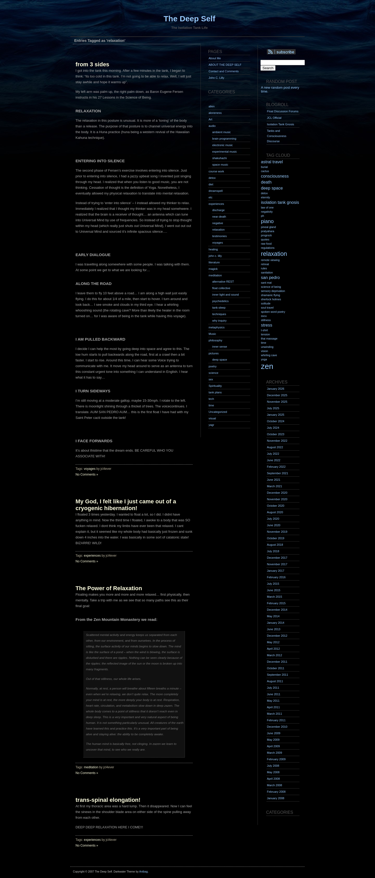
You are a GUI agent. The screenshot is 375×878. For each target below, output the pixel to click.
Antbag (143, 871)
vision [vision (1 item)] (264, 351)
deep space (219, 359)
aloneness (215, 112)
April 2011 (273, 707)
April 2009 (273, 746)
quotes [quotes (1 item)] (265, 239)
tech (211, 398)
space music (220, 164)
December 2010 (277, 726)
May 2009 (273, 739)
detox (212, 177)
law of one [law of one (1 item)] (267, 207)
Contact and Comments (224, 71)
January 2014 (275, 622)
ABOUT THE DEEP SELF (225, 64)
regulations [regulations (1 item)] (267, 247)
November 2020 (277, 499)
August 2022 (275, 447)
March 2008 (274, 785)
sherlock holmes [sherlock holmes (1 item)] (271, 299)
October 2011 (275, 668)
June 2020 (273, 525)
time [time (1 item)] (263, 342)
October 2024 (275, 421)
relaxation (218, 229)
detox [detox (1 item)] (264, 193)
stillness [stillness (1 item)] (266, 320)
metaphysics (216, 327)
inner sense (219, 346)
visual (212, 418)
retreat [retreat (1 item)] (265, 264)
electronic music (222, 145)
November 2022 (277, 440)
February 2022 (276, 466)
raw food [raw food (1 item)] (266, 243)
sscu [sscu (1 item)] (264, 315)
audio (212, 125)
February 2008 (276, 791)
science (213, 372)
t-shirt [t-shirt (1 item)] (264, 330)
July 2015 (273, 583)
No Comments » (87, 474)
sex (211, 379)
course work (216, 171)
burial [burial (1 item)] (264, 166)
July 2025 (273, 408)
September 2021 (277, 473)
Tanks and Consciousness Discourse (276, 136)
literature (214, 262)
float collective (221, 288)
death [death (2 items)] (266, 182)
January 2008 (275, 798)
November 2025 (277, 401)
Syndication (288, 52)
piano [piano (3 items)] (267, 221)
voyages (90, 469)
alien (212, 106)
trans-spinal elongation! (108, 800)
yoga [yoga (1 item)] (264, 359)
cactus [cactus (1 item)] (265, 171)
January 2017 (275, 570)
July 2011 (273, 687)
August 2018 (275, 544)
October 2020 (275, 505)
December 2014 (277, 609)
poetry (213, 366)
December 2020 (277, 492)
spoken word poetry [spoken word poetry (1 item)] (273, 311)
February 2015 (276, 603)
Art (210, 119)
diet (211, 184)
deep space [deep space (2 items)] (272, 188)
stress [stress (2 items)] (266, 325)
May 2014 (273, 616)
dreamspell (216, 190)
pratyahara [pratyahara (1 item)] (267, 231)
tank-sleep (219, 307)
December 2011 (277, 661)
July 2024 (273, 427)
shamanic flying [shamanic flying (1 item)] (270, 295)
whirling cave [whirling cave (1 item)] (269, 355)
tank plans (215, 392)
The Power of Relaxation (109, 588)
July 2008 (273, 765)
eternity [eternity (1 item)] (265, 197)
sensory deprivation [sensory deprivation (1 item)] (273, 290)
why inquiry (219, 320)
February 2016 (276, 577)
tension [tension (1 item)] (265, 334)
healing (213, 249)
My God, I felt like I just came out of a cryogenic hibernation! (126, 504)
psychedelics (220, 301)
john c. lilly (215, 255)
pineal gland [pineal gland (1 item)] (268, 227)
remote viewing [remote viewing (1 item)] (270, 260)
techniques (219, 314)
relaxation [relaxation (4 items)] (274, 253)
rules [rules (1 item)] (264, 268)
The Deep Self (189, 18)
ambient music (221, 132)
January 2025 (275, 414)
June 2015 (273, 590)
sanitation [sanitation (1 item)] (267, 272)
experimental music (224, 151)
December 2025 (277, 395)
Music (212, 333)
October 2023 (275, 434)
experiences (92, 555)
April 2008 (273, 778)
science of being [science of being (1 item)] (271, 286)
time (211, 405)
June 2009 (273, 733)
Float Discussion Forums (282, 111)
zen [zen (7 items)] (267, 366)
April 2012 (273, 648)
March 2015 (274, 596)
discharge (218, 210)
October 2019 (275, 538)
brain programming (224, 138)
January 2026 (275, 388)
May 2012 (273, 642)
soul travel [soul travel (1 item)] (267, 307)
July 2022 (273, 453)
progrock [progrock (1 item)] (266, 235)
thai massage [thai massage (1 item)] (269, 338)
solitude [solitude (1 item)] (266, 303)
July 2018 (273, 551)
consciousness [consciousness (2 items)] (275, 176)
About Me (215, 58)
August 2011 (275, 681)
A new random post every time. (280, 89)
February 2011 (276, 720)
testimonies (219, 236)
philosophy (215, 340)
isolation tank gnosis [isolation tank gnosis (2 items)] (280, 202)
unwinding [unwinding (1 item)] (267, 346)
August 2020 (275, 512)
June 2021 (273, 479)
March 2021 (274, 486)
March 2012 (274, 655)
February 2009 (276, 759)
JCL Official (274, 117)
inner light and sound (225, 294)
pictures (214, 353)
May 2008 (273, 772)
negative (217, 223)
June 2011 (273, 694)
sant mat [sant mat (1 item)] (266, 282)
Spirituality (215, 385)
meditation (91, 767)
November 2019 (277, 531)
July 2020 (273, 518)
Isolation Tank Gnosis (280, 124)
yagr (211, 424)
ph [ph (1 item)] (262, 215)
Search (267, 68)
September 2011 (277, 674)
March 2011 (274, 713)
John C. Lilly (216, 77)
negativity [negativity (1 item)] (267, 211)
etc (211, 197)
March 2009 (274, 752)
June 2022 (273, 460)
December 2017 (277, 557)
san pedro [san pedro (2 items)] (270, 277)
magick (213, 268)
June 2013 (273, 629)
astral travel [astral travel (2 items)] (272, 161)
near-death (219, 216)
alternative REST (223, 281)
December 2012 (277, 635)
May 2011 (273, 700)
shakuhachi (219, 158)
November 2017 (277, 564)
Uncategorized (218, 411)
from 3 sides (92, 64)
